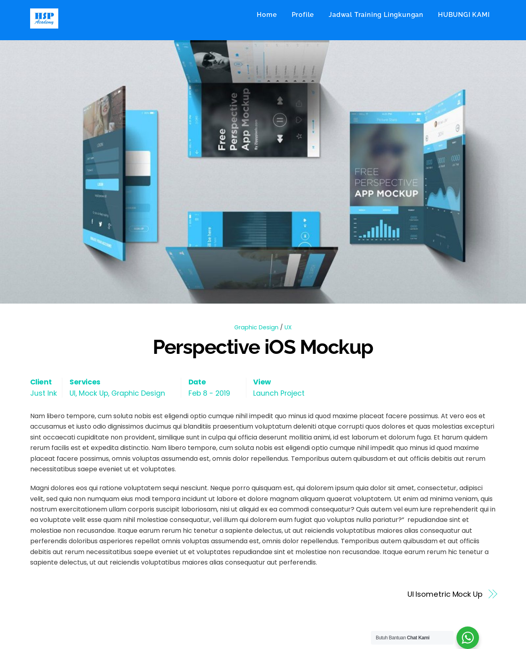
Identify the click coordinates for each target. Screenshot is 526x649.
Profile (303, 14)
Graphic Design (256, 327)
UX (288, 327)
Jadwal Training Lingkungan (376, 14)
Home (267, 14)
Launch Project (279, 393)
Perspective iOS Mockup (263, 347)
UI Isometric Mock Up (445, 594)
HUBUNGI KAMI (464, 14)
